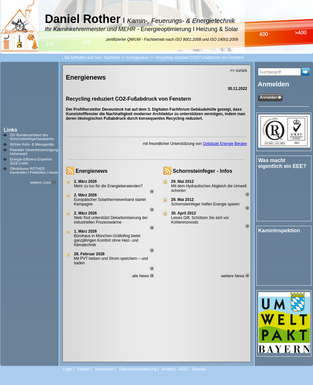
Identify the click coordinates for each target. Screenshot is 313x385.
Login (67, 369)
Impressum (104, 369)
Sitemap (199, 369)
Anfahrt (168, 369)
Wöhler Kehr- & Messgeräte (32, 144)
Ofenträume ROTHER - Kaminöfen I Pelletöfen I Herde (34, 170)
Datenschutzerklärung (138, 369)
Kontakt (83, 369)
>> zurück (238, 70)
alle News (142, 276)
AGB (183, 369)
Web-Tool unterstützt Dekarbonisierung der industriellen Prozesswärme (111, 220)
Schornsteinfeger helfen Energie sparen (205, 204)
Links (10, 130)
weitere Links (42, 182)
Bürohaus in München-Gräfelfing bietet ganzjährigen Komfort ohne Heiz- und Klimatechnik (107, 240)
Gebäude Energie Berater (225, 143)
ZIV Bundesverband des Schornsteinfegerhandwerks (32, 137)
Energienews (92, 171)
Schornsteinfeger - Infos (202, 171)
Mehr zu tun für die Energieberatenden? (108, 186)
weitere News (235, 276)
